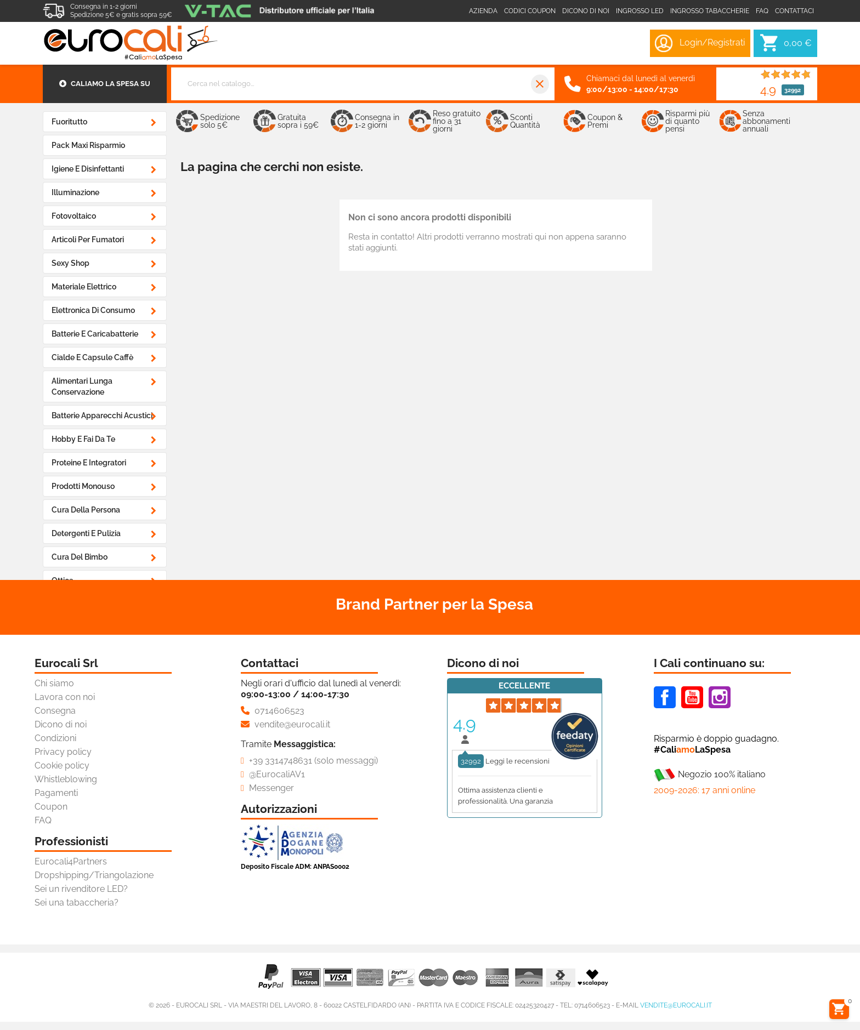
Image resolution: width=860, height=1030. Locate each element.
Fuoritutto (69, 121)
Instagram (720, 697)
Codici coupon (530, 11)
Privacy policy (63, 752)
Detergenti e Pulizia (86, 533)
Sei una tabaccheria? (76, 902)
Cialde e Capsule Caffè (92, 357)
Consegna (55, 710)
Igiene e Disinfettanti (88, 168)
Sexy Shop (70, 263)
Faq (762, 11)
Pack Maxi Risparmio (88, 145)
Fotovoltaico (74, 216)
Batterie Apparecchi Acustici (102, 415)
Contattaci (794, 11)
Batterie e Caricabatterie (95, 333)
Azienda (483, 11)
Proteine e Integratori (89, 462)
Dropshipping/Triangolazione (94, 875)
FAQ (43, 820)
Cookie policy (62, 765)
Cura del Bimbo (80, 557)
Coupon (51, 806)
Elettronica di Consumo (93, 310)
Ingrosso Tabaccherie (709, 11)
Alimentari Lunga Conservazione (82, 386)
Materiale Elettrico (84, 286)
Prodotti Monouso (83, 486)
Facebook (665, 697)
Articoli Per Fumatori (88, 239)
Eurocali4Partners (71, 861)
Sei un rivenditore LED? (81, 889)
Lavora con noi (65, 697)
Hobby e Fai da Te (83, 439)
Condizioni (55, 738)
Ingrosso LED (640, 11)
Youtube (692, 697)
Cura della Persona (86, 509)
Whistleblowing (66, 779)
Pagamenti (56, 793)
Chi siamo (54, 683)
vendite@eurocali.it (676, 1005)
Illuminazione (75, 192)
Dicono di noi (585, 11)
